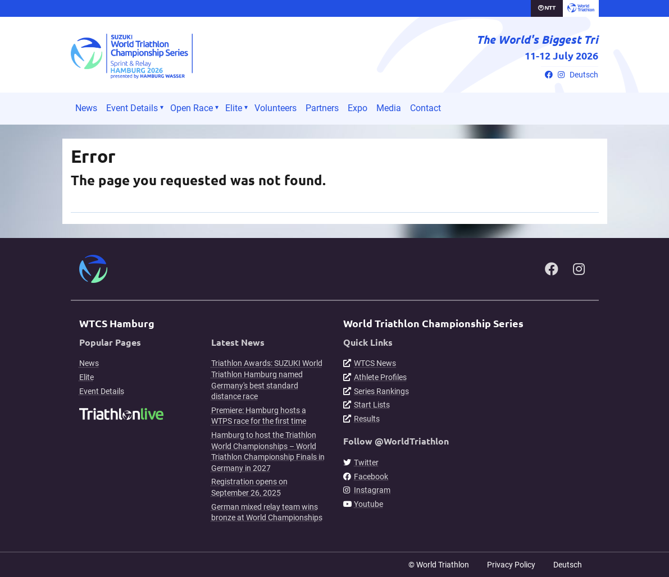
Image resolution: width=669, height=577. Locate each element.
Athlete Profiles (380, 377)
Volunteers (275, 108)
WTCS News (375, 363)
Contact (425, 108)
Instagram (372, 490)
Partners (322, 108)
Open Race (191, 108)
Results (367, 418)
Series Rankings (381, 391)
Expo (357, 108)
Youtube (368, 504)
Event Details (132, 108)
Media (388, 108)
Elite (233, 108)
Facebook (371, 476)
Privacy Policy (511, 564)
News (86, 108)
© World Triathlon (438, 564)
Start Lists (372, 404)
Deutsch (584, 75)
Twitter (366, 462)
